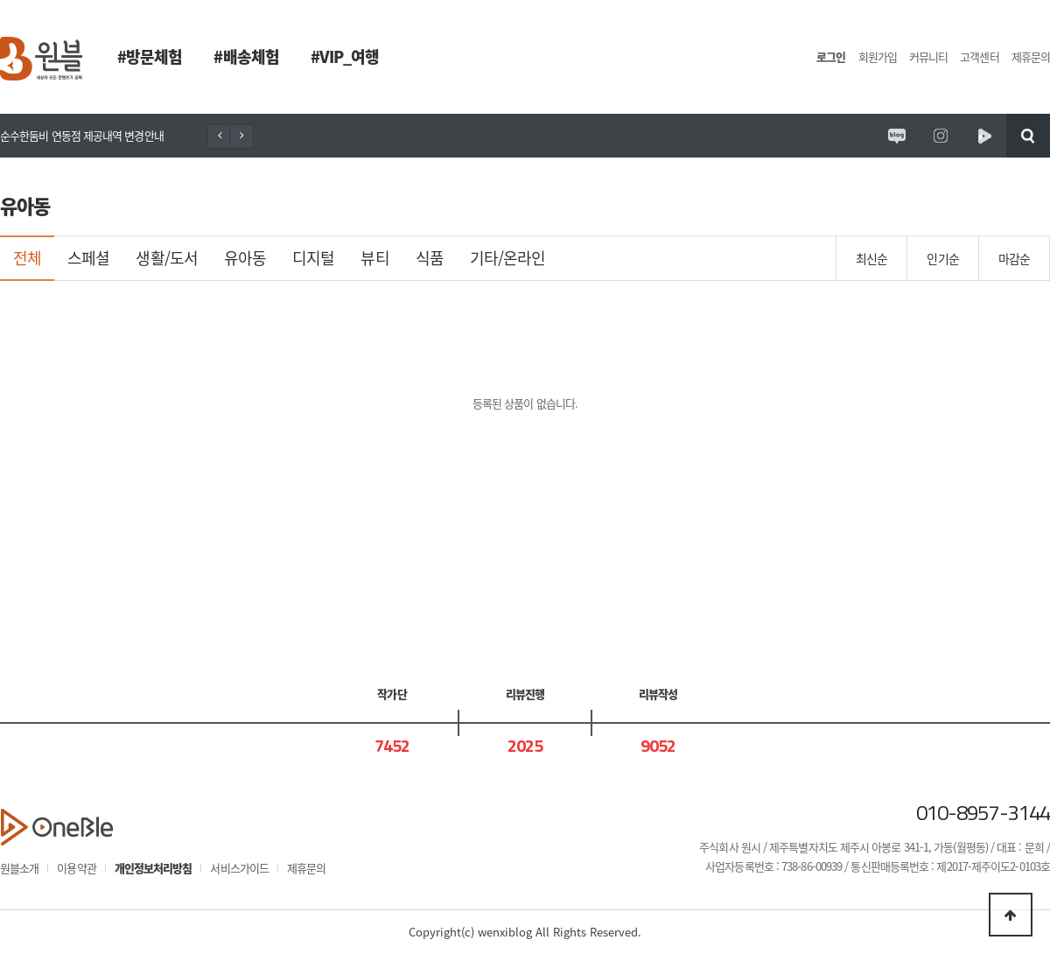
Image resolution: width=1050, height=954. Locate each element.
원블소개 (19, 867)
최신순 (871, 258)
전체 (27, 258)
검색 (1028, 136)
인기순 (942, 258)
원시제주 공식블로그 (897, 136)
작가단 (391, 693)
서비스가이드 (239, 867)
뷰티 (374, 258)
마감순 (1014, 258)
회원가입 (877, 56)
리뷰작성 (658, 693)
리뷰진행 (525, 693)
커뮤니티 (928, 56)
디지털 (313, 258)
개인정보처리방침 (153, 867)
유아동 (245, 258)
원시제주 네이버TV (984, 136)
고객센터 (979, 56)
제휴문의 (1031, 56)
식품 (430, 258)
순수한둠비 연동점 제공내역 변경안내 (82, 135)
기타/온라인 (508, 258)
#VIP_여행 (345, 56)
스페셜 (88, 258)
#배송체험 (246, 56)
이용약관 (76, 867)
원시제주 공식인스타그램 (940, 136)
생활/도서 (166, 258)
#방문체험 (149, 56)
